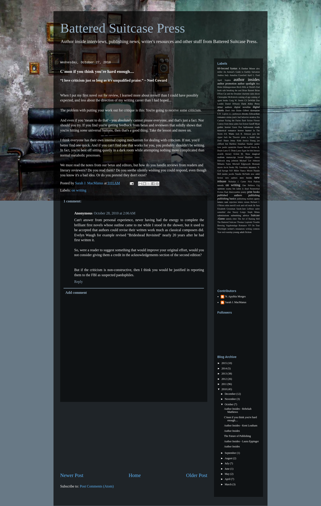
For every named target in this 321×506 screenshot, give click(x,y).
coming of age (244, 97)
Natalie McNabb (242, 174)
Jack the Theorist (232, 137)
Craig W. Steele (236, 100)
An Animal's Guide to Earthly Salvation (241, 72)
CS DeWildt (249, 100)
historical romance (226, 130)
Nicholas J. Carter (237, 181)
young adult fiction (242, 232)
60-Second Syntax (227, 68)
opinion (221, 188)
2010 (225, 389)
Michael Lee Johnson (250, 160)
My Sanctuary (241, 167)
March (228, 484)
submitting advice (240, 215)
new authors (231, 178)
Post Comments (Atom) (97, 486)
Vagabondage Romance (236, 225)
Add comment (76, 292)
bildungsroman (229, 87)
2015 (225, 363)
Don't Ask (230, 110)
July (227, 463)
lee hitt (250, 150)
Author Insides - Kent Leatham (240, 425)
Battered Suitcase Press (122, 28)
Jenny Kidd (235, 140)
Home (135, 475)
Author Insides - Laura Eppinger (241, 441)
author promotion (227, 83)
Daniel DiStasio (232, 104)
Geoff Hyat (254, 123)
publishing (254, 195)
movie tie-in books (225, 167)
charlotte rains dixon (251, 94)
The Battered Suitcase (227, 222)
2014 (225, 368)
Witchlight (221, 229)
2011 (225, 384)
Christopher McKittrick (227, 97)
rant (226, 202)
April (228, 479)
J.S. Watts (229, 133)
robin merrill (230, 205)
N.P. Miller (234, 170)
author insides (247, 79)
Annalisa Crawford (238, 75)
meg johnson (232, 160)
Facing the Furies (233, 120)
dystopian (255, 110)
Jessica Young (249, 140)
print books (253, 191)
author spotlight (246, 83)
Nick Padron (254, 181)
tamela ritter (231, 219)
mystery (253, 167)
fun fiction (243, 124)
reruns (246, 202)
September (231, 453)
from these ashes (231, 124)
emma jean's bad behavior (237, 117)
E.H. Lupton (222, 114)
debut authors (224, 107)
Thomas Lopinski (244, 222)
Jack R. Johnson (243, 134)
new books (246, 177)
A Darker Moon (247, 68)
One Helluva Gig (251, 185)
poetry (244, 192)
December (230, 393)
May (227, 473)
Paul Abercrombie (232, 192)
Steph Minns (253, 212)
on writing (79, 190)
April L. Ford (253, 75)
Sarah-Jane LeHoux (245, 209)
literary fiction (232, 154)
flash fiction (247, 120)
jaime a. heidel (248, 137)
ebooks (245, 113)
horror (241, 130)
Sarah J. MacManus (235, 302)
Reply (78, 282)
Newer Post (71, 475)
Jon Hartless (231, 144)
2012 (225, 379)
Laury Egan (241, 150)
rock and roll (241, 205)
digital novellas (242, 107)
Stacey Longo (239, 212)
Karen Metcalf (243, 147)
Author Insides (232, 430)
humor (248, 130)
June (227, 468)
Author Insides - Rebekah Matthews (237, 410)
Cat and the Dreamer (232, 94)
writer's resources (236, 228)
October (229, 404)
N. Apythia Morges (235, 296)
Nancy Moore (246, 170)
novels (220, 185)
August (229, 458)
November (231, 399)
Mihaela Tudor (224, 164)
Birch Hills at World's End (248, 87)
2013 (225, 373)
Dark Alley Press (250, 103)
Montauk (256, 164)
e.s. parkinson (235, 114)
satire (257, 209)
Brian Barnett (248, 90)
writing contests (253, 229)
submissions (223, 215)
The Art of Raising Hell (249, 219)
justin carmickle (229, 147)
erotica (253, 117)
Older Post (196, 475)
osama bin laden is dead (237, 188)
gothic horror (224, 127)
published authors (229, 195)
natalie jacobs (228, 174)
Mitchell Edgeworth (242, 164)
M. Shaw (245, 154)
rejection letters (236, 202)
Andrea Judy (223, 75)
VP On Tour (254, 225)
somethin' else (224, 212)
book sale (221, 90)
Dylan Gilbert (242, 110)
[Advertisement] (133, 437)
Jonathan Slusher (245, 144)
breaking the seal (233, 90)
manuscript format (234, 157)
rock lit (251, 205)
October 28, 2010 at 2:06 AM (114, 213)
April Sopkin (224, 80)
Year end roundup (225, 232)
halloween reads (251, 127)
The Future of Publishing (237, 436)
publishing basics (226, 198)
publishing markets (245, 198)
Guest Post (237, 127)
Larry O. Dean (229, 150)
